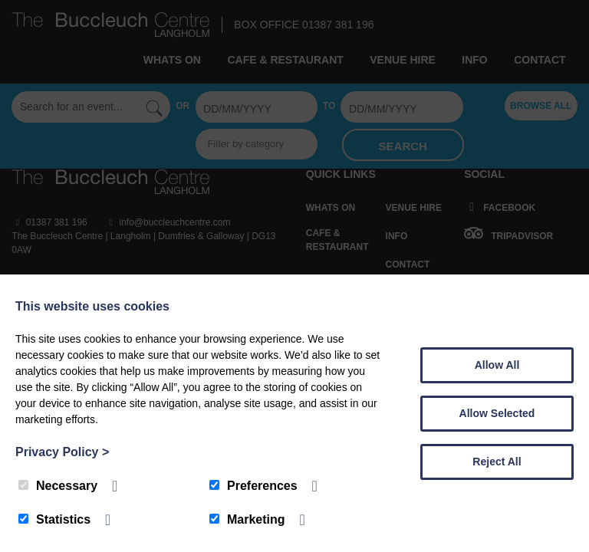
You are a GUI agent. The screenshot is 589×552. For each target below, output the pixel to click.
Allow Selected (497, 413)
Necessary (57, 485)
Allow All (497, 365)
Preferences (253, 485)
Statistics (54, 519)
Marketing (247, 519)
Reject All (496, 461)
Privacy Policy (62, 451)
